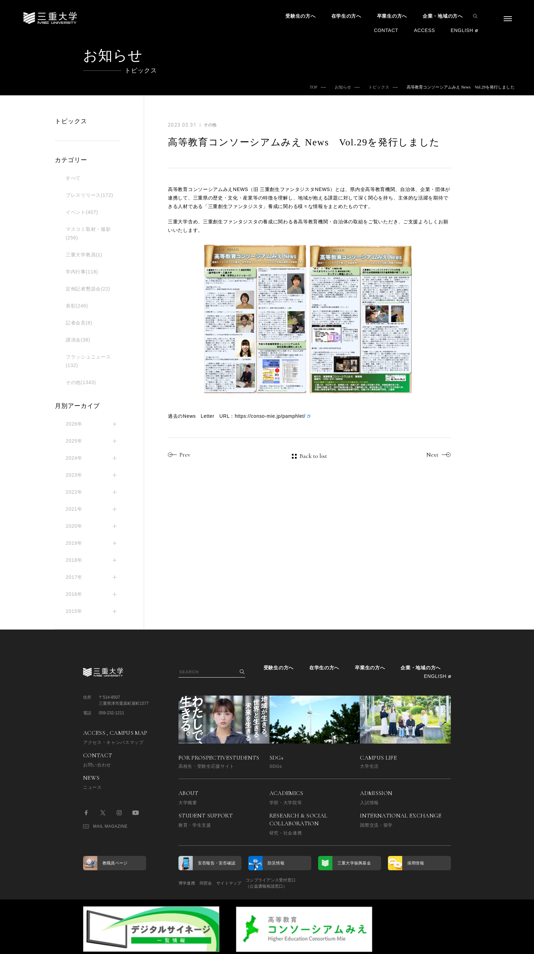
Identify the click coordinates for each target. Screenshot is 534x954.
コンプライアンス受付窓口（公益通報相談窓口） (298, 883)
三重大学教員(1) (84, 254)
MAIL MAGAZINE (105, 826)
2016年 (74, 594)
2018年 (74, 560)
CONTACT (386, 30)
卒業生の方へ (392, 16)
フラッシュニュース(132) (88, 361)
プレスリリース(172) (89, 195)
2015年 (74, 611)
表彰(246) (77, 305)
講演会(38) (78, 340)
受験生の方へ (300, 16)
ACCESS (424, 30)
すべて (73, 178)
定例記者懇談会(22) (88, 288)
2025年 (74, 441)
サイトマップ (247, 883)
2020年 (74, 526)
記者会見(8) (79, 322)
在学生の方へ (346, 16)
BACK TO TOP (429, 945)
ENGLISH (462, 30)
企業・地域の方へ (443, 16)
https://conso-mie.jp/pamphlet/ (270, 416)
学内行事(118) (82, 271)
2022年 (74, 492)
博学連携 (186, 883)
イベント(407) (82, 212)
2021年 (74, 509)
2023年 (74, 475)
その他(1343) (81, 382)
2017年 (74, 577)
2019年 (74, 543)
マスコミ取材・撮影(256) (88, 233)
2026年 (74, 424)
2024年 (74, 458)
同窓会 (215, 883)
